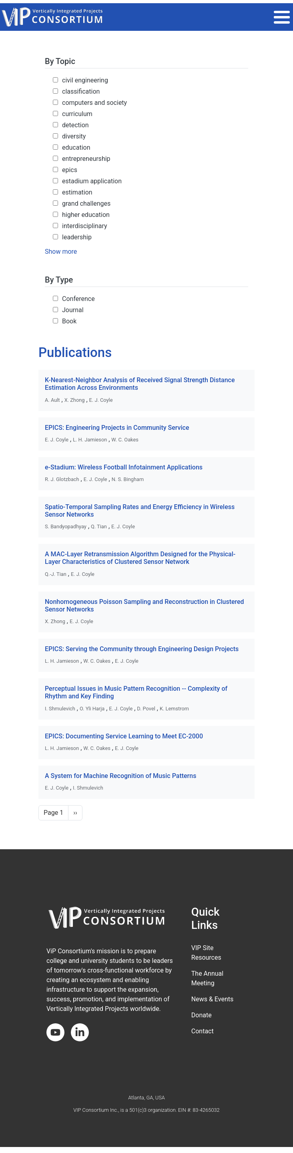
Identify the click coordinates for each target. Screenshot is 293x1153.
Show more (61, 251)
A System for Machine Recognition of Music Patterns (120, 776)
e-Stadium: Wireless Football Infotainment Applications (124, 467)
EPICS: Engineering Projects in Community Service (117, 427)
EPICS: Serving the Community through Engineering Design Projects (142, 649)
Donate (201, 1015)
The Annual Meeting (207, 978)
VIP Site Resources (206, 952)
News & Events (212, 999)
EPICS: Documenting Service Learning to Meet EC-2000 (124, 736)
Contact (202, 1031)
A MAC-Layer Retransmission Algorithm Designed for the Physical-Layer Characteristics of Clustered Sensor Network (140, 557)
